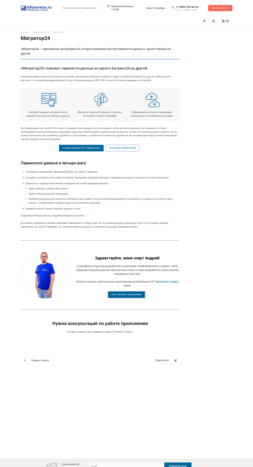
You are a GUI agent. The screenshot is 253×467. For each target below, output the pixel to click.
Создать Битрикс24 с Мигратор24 (81, 147)
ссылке (80, 215)
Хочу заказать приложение (126, 294)
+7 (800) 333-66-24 (187, 6)
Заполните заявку (167, 281)
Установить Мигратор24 (122, 147)
